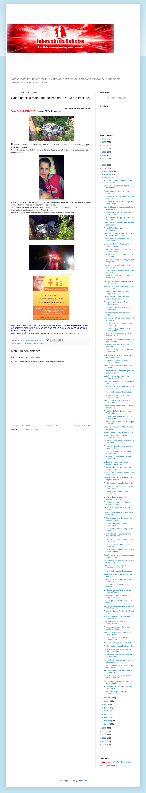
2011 (104, 744)
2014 (104, 735)
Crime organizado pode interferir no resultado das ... (117, 308)
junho (106, 708)
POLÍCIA (43, 343)
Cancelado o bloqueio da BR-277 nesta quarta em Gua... (118, 639)
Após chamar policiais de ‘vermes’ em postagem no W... (118, 519)
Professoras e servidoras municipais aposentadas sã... (117, 213)
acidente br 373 (26, 343)
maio (106, 711)
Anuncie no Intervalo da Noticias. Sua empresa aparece (118, 479)
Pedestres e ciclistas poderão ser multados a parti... (116, 303)
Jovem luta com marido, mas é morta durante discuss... (118, 672)
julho (106, 704)
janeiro (107, 724)
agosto (107, 701)
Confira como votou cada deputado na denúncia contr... (118, 546)
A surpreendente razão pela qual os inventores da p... (117, 266)
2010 (104, 748)
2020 (104, 158)
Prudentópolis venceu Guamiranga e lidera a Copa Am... (117, 677)
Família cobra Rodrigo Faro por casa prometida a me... (117, 250)
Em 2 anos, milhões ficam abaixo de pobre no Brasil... (117, 591)
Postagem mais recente (21, 426)
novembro (108, 174)
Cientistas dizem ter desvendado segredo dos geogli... (116, 498)
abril (106, 714)
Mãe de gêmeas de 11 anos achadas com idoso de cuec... (118, 535)
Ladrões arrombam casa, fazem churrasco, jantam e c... (116, 463)
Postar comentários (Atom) (28, 430)
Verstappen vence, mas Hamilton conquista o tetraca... (116, 293)
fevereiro (107, 721)
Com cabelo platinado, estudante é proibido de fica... (117, 524)
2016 (104, 728)
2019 (104, 162)
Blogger (84, 781)
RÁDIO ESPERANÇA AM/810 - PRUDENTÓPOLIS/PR (115, 567)
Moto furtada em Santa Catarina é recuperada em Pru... (116, 377)
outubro (107, 178)
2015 (104, 731)
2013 (104, 738)
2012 (104, 741)
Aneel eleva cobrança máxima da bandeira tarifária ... (116, 628)
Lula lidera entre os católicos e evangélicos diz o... (115, 623)
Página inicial (52, 426)
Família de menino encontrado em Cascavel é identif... (116, 437)
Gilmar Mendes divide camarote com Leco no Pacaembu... (117, 361)
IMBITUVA (35, 343)
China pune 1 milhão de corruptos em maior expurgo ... (118, 245)
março (107, 717)
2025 (104, 142)
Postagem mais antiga (82, 426)
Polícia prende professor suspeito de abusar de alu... (117, 468)
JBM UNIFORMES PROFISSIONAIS (117, 643)
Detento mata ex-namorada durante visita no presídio (117, 503)
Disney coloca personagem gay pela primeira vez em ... (117, 335)
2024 (104, 145)
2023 (104, 149)
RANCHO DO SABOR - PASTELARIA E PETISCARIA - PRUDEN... (119, 234)
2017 (104, 168)
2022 (104, 152)
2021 (104, 155)
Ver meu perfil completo (108, 766)
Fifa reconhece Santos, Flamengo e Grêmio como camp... (117, 298)
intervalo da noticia (27, 340)
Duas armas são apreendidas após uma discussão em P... (119, 372)
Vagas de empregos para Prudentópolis (119, 432)
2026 (104, 139)
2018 (104, 165)
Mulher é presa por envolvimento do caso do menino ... (117, 633)
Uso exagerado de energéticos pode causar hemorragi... (117, 650)
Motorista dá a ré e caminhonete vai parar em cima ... (117, 356)
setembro (108, 698)
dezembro (108, 171)
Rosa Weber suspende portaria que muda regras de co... (117, 596)
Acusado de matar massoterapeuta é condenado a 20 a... (118, 617)
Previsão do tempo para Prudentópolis (118, 392)
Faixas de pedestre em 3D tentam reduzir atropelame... (116, 396)
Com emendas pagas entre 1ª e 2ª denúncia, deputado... (117, 330)
